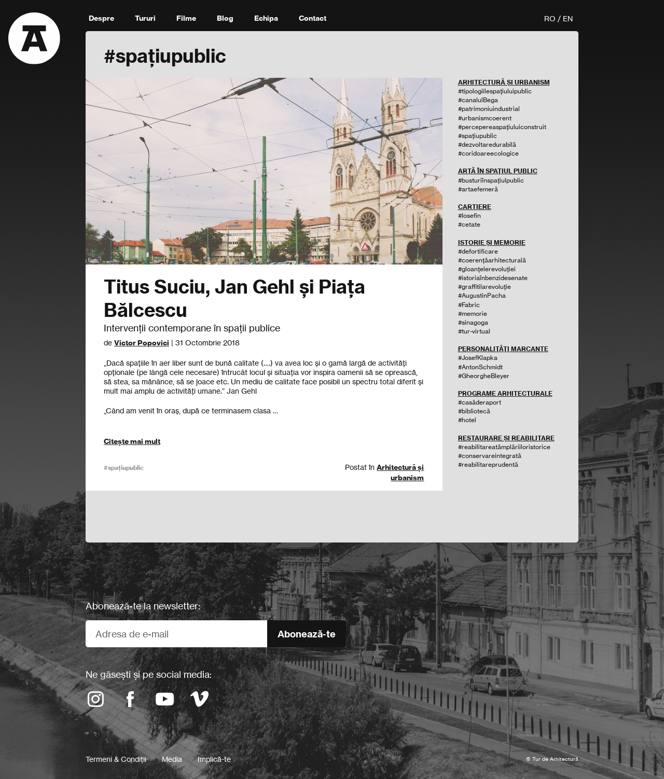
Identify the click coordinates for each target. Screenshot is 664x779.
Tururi (145, 18)
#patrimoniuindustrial (489, 109)
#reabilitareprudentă (488, 464)
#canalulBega (478, 100)
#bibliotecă (474, 411)
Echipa (266, 18)
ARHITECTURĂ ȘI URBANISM (504, 82)
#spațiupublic (124, 467)
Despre (101, 18)
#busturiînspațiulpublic (491, 180)
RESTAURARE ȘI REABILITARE (506, 438)
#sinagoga (473, 322)
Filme (186, 18)
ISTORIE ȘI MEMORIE (491, 242)
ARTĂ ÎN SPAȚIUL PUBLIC (497, 171)
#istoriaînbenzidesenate (493, 278)
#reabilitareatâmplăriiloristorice (504, 447)
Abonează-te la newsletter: (143, 605)
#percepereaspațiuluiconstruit (502, 127)
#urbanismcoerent (484, 118)
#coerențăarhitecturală (492, 260)
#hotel (467, 420)
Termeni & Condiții (116, 759)
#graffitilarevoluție (484, 286)
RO (550, 18)
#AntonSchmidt (480, 367)
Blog (225, 18)
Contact (312, 18)
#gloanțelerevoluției (487, 269)
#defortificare (478, 251)
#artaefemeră (478, 189)
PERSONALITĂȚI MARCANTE (503, 349)
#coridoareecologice (488, 153)
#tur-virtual (474, 331)
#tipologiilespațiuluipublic (495, 91)
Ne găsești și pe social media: (149, 674)
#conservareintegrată (489, 456)
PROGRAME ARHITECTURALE (505, 393)
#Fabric (469, 305)
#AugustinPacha (482, 295)
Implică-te (214, 759)
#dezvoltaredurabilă (487, 144)
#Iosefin (469, 215)
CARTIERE (474, 207)
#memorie (472, 313)
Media (172, 759)
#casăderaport (479, 402)
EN (568, 18)
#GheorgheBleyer (483, 376)
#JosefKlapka (477, 357)
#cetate (469, 224)
